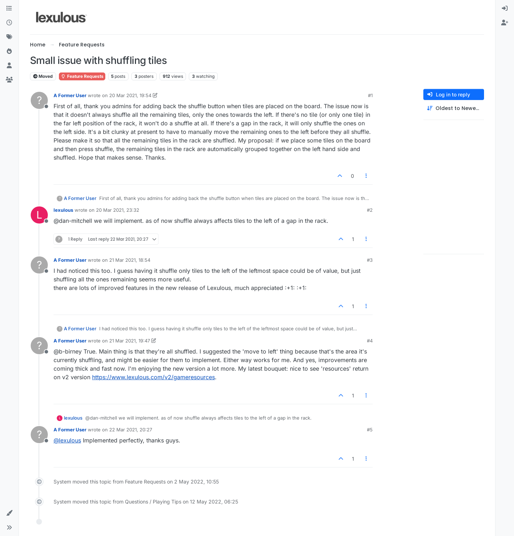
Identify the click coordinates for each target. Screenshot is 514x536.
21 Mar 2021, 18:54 (129, 260)
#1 (370, 95)
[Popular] (9, 51)
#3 (370, 260)
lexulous (63, 210)
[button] (9, 513)
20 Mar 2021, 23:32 (117, 210)
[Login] (504, 8)
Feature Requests (82, 76)
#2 (370, 210)
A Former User (70, 95)
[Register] (504, 23)
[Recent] (9, 23)
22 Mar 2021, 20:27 (130, 429)
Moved (43, 76)
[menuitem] (504, 8)
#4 (370, 341)
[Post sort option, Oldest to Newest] (453, 108)
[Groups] (9, 80)
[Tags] (9, 37)
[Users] (9, 65)
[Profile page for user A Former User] (39, 100)
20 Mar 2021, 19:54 (130, 95)
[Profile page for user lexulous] (39, 215)
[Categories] (9, 8)
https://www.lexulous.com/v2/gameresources (153, 377)
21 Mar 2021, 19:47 (129, 341)
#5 (370, 429)
